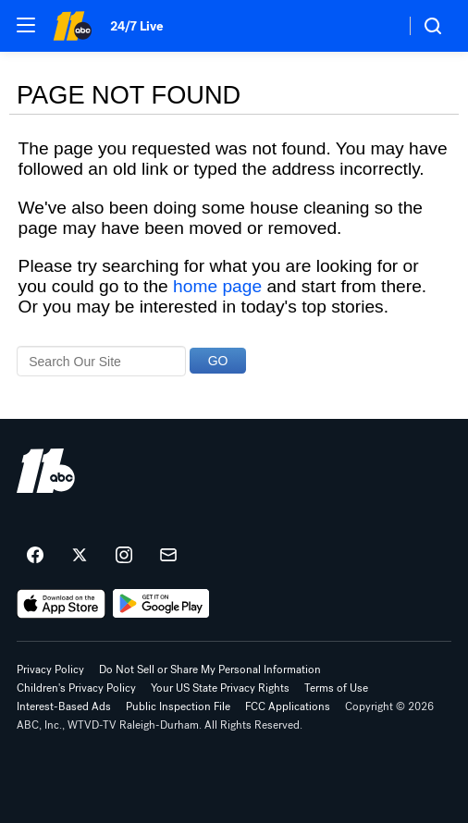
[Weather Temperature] (376, 25)
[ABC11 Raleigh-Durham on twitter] (79, 555)
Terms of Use (336, 688)
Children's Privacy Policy (76, 688)
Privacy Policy (50, 669)
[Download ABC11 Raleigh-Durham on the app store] (61, 604)
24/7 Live (136, 26)
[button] (25, 24)
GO (218, 360)
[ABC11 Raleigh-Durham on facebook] (35, 555)
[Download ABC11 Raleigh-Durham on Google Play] (161, 604)
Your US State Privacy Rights (220, 688)
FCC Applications (287, 706)
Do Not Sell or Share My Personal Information (210, 669)
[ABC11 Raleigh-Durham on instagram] (123, 555)
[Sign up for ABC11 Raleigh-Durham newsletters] (168, 555)
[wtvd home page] (46, 470)
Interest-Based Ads (64, 706)
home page (217, 286)
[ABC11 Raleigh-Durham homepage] (72, 26)
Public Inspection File (178, 706)
